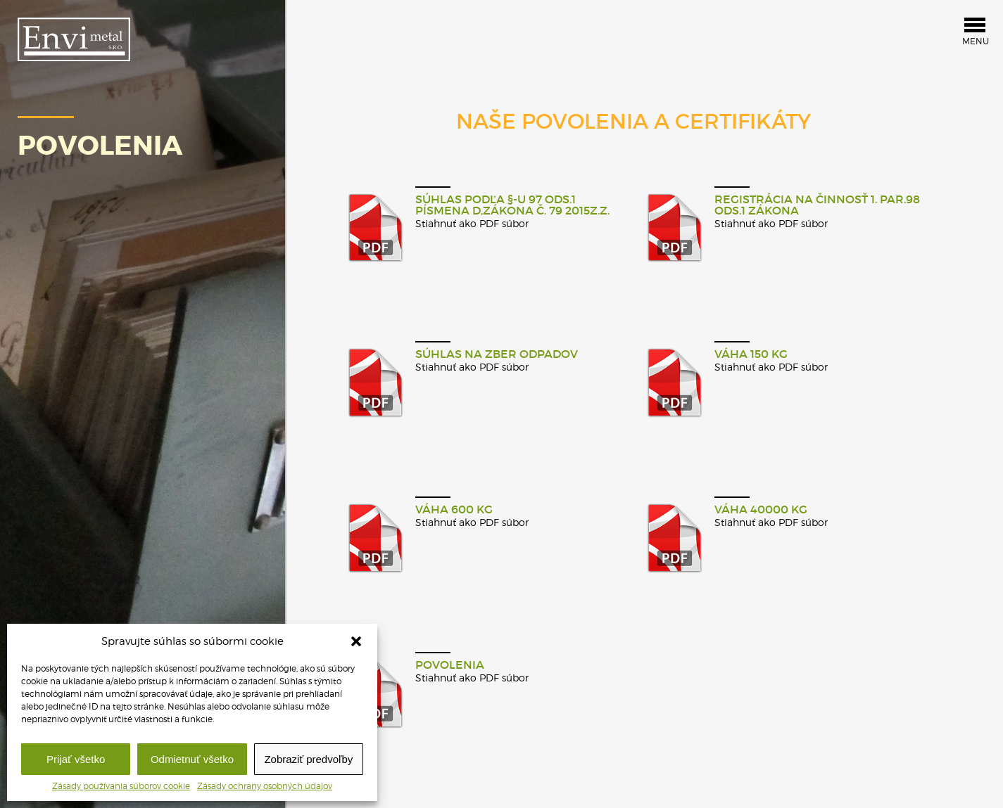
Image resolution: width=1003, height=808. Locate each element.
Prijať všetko (75, 759)
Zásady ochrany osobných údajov (264, 786)
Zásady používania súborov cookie (121, 786)
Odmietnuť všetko (192, 759)
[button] (356, 641)
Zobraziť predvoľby (308, 759)
